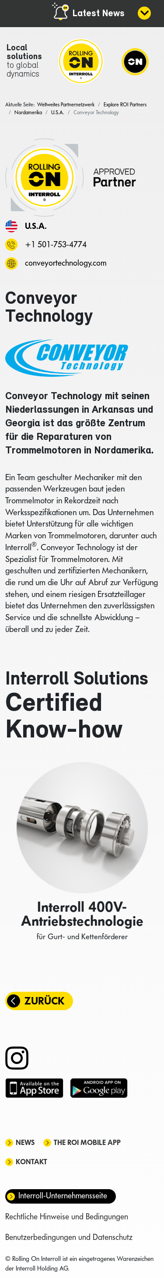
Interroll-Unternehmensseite (62, 1195)
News (25, 1142)
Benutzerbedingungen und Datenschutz (69, 1237)
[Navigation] (135, 61)
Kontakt (31, 1161)
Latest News (99, 14)
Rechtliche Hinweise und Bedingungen (66, 1216)
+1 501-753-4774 (56, 244)
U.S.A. (36, 226)
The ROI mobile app (87, 1142)
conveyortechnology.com (65, 262)
